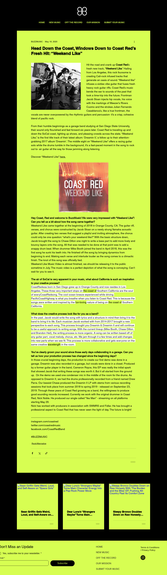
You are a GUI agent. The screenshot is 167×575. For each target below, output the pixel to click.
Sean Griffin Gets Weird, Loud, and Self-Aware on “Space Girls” (36, 513)
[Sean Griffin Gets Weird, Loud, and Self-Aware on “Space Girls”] (37, 495)
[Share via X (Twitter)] (39, 453)
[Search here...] (152, 5)
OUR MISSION (103, 563)
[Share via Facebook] (32, 453)
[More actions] (134, 41)
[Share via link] (46, 453)
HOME (99, 547)
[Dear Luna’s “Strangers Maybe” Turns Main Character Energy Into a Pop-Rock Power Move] (83, 495)
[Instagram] (143, 557)
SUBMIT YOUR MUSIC (106, 569)
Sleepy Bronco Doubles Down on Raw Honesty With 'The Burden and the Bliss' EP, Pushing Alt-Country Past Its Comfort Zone (128, 513)
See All (147, 478)
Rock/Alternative (39, 443)
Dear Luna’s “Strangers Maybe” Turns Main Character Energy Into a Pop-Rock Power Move (81, 513)
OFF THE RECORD (106, 558)
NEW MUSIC (102, 552)
